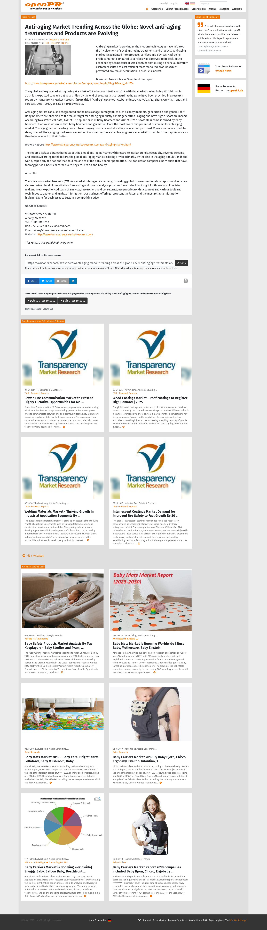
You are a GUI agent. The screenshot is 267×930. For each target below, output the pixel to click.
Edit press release (72, 300)
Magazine (224, 8)
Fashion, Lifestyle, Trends (49, 635)
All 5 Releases (32, 555)
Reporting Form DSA (219, 920)
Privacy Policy (159, 920)
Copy (181, 263)
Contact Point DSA (198, 920)
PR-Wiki (164, 3)
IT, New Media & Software (49, 390)
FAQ (139, 920)
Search (234, 3)
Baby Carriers (119, 862)
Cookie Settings (238, 920)
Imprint (174, 3)
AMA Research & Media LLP (126, 638)
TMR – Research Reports (56, 43)
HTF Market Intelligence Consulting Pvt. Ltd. (46, 862)
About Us (237, 8)
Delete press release (41, 300)
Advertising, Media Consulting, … (141, 390)
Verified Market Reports (36, 638)
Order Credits (199, 8)
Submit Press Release (177, 8)
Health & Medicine (59, 39)
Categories (157, 8)
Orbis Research (32, 752)
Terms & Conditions (177, 920)
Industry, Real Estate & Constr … (140, 503)
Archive (213, 8)
